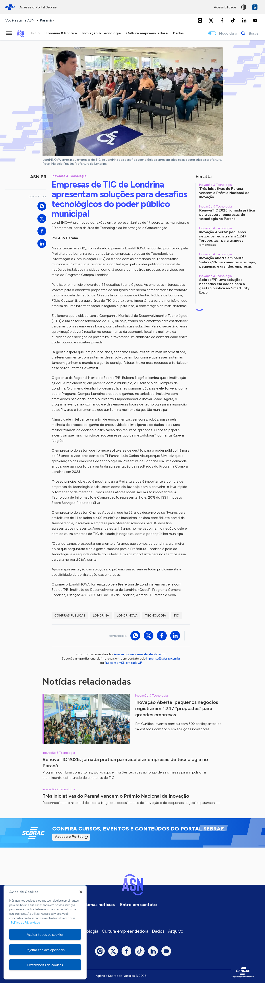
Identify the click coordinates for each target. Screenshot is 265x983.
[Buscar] (249, 33)
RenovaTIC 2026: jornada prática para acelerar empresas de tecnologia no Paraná (125, 762)
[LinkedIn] (244, 20)
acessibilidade (225, 7)
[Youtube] (255, 20)
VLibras (255, 7)
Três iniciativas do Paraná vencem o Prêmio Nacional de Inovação (116, 796)
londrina (101, 615)
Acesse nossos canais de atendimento (139, 654)
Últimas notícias (98, 904)
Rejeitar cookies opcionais (45, 950)
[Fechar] (81, 892)
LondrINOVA (127, 615)
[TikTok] (233, 20)
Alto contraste (244, 7)
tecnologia (155, 615)
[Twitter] (211, 20)
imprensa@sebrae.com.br (163, 658)
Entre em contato (138, 904)
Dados (158, 931)
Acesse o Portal (69, 836)
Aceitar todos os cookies (45, 934)
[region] (45, 932)
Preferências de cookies (45, 965)
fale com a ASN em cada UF (123, 663)
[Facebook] (222, 20)
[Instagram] (199, 20)
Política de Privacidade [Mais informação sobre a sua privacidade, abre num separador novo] (25, 922)
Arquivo (175, 931)
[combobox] (47, 20)
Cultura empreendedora (125, 931)
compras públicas (69, 615)
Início (35, 33)
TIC (176, 615)
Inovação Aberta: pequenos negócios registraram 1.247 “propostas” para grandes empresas (176, 708)
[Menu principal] (8, 33)
